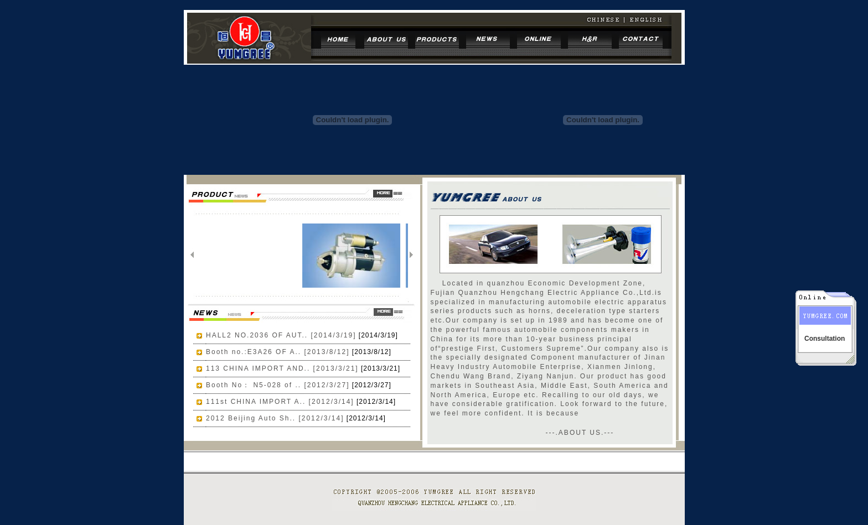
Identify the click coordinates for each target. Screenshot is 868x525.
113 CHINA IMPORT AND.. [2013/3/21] (282, 368)
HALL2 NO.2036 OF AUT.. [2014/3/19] (281, 335)
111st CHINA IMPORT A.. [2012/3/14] (280, 402)
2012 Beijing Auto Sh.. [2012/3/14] (275, 418)
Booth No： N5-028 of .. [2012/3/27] (277, 385)
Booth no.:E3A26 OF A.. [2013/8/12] (277, 352)
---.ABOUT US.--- (580, 432)
